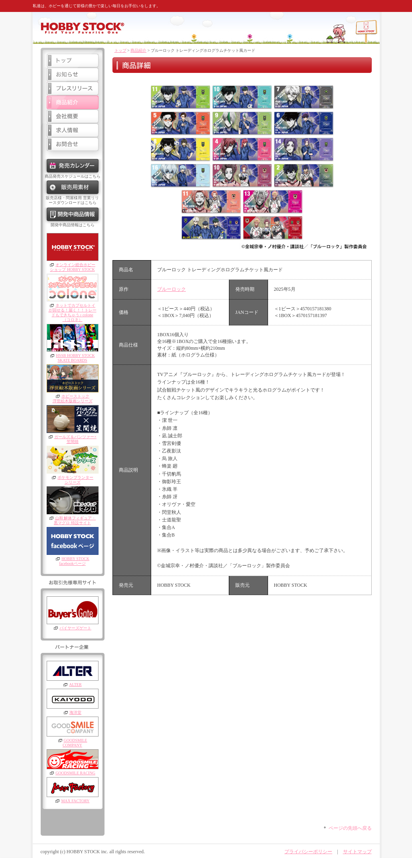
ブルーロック (171, 289)
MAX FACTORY (75, 801)
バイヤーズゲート (75, 628)
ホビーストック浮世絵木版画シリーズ (73, 398)
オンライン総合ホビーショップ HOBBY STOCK (72, 267)
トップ (120, 50)
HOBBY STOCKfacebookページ (74, 561)
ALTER (75, 684)
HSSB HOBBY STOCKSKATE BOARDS (75, 357)
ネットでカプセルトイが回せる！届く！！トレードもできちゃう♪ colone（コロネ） (73, 312)
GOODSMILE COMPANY (75, 742)
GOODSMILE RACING (75, 773)
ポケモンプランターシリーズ (75, 479)
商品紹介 (138, 50)
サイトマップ (357, 851)
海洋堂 (75, 712)
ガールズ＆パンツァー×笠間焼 (75, 439)
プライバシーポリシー (308, 851)
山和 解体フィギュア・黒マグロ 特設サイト (75, 520)
